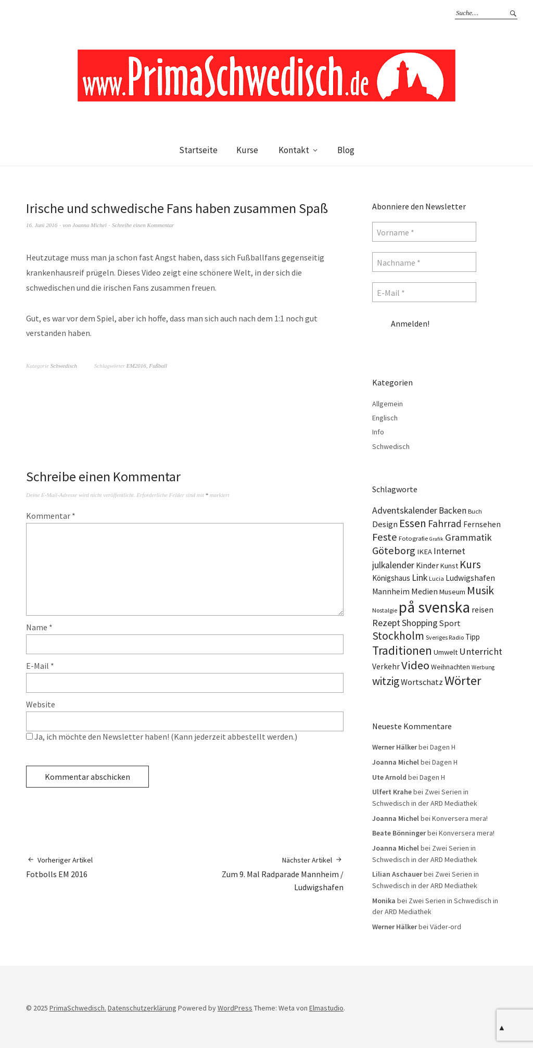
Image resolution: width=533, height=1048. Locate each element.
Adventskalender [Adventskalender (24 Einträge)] (404, 510)
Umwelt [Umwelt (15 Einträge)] (446, 652)
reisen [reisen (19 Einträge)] (482, 609)
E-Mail (40, 665)
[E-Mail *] (424, 292)
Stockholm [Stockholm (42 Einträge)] (398, 636)
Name (39, 627)
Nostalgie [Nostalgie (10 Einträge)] (384, 610)
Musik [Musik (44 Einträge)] (480, 590)
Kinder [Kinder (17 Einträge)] (427, 565)
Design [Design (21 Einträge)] (385, 524)
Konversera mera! (460, 818)
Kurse (247, 150)
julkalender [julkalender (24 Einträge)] (393, 565)
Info (378, 431)
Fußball (158, 366)
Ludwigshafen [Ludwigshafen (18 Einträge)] (470, 577)
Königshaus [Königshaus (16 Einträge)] (391, 578)
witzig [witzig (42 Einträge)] (385, 681)
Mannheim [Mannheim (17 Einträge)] (391, 591)
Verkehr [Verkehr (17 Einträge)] (386, 666)
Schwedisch (63, 366)
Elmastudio (326, 1008)
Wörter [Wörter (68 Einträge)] (463, 680)
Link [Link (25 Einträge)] (419, 577)
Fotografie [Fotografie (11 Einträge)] (413, 538)
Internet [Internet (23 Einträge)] (449, 551)
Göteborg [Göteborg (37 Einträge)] (393, 550)
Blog (345, 150)
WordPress (235, 1008)
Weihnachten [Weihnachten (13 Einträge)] (450, 666)
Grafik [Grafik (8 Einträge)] (436, 538)
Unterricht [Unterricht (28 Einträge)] (480, 651)
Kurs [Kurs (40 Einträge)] (470, 564)
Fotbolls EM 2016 (59, 867)
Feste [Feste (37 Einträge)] (384, 537)
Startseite (198, 150)
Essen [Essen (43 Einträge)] (412, 523)
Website (40, 704)
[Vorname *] (424, 232)
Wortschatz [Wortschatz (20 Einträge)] (422, 682)
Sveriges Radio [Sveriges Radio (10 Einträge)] (445, 637)
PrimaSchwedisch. (77, 1008)
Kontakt (293, 150)
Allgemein (387, 403)
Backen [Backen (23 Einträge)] (452, 510)
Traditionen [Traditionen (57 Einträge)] (402, 650)
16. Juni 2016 (41, 225)
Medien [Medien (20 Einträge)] (424, 591)
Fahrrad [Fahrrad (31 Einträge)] (445, 523)
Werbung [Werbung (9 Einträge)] (483, 667)
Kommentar (50, 515)
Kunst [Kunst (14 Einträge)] (449, 565)
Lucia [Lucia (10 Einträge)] (436, 578)
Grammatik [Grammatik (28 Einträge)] (468, 537)
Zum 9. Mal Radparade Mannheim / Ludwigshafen (264, 873)
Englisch (385, 417)
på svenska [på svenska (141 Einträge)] (434, 607)
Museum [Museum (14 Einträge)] (452, 591)
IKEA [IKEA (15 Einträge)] (424, 551)
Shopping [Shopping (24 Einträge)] (420, 623)
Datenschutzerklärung (142, 1008)
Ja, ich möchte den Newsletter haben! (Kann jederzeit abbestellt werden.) (161, 736)
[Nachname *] (424, 262)
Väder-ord (445, 926)
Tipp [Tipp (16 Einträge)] (472, 637)
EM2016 (136, 366)
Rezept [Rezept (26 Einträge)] (386, 623)
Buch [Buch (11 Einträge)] (475, 511)
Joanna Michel (89, 225)
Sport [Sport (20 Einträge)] (450, 623)
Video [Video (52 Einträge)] (415, 665)
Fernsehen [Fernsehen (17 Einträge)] (482, 524)
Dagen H (442, 747)
